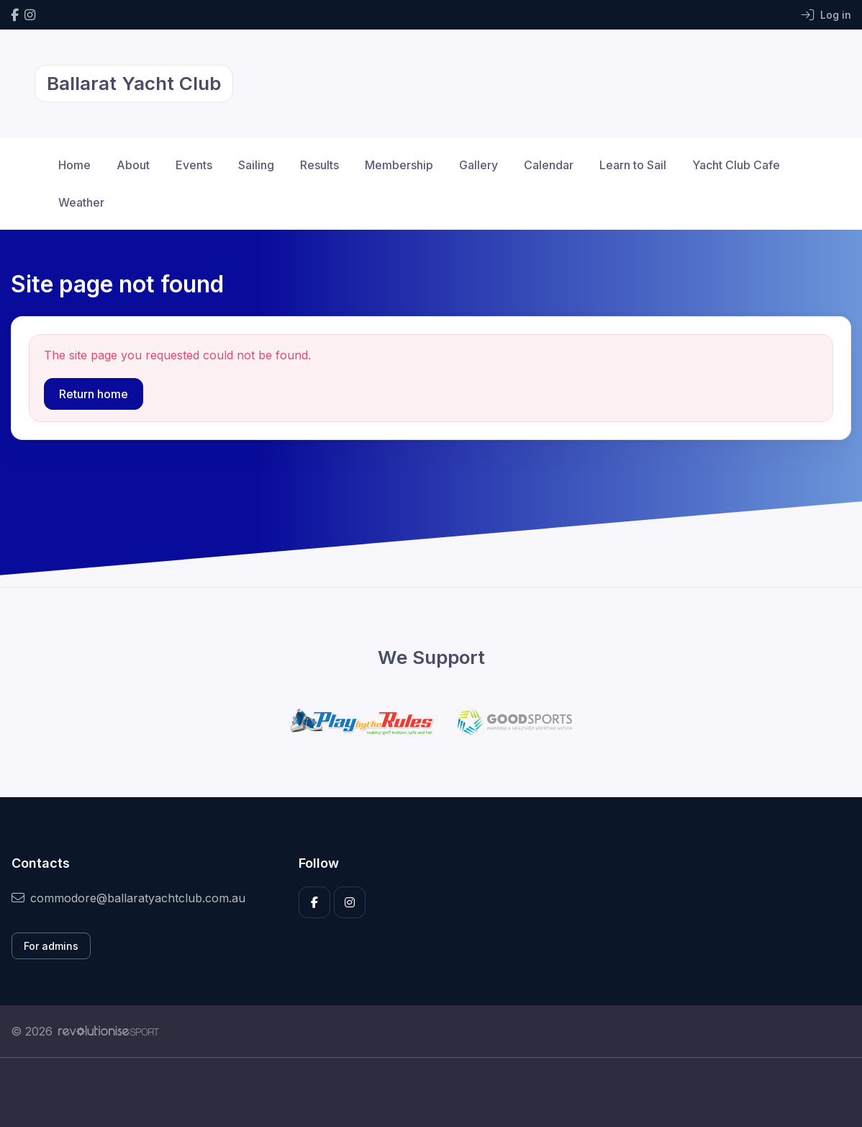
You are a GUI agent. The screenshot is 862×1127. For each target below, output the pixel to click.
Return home (93, 394)
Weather (81, 202)
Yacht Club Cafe (736, 165)
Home (74, 165)
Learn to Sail (632, 165)
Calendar (548, 165)
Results (319, 165)
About (133, 165)
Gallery (478, 165)
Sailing (256, 165)
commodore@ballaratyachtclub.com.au (128, 898)
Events (194, 165)
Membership (399, 165)
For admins (51, 946)
